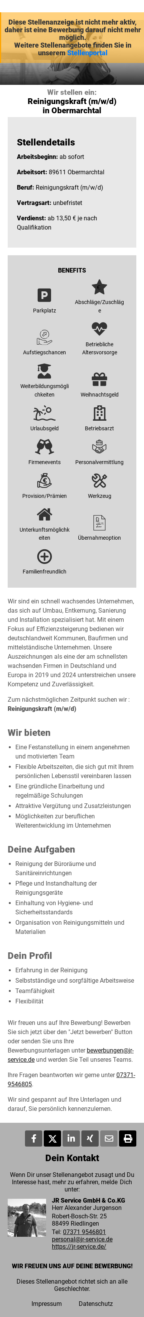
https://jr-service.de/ (79, 1246)
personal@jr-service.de (82, 1239)
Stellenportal (87, 53)
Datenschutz (96, 1303)
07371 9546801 (84, 1232)
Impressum (46, 1303)
